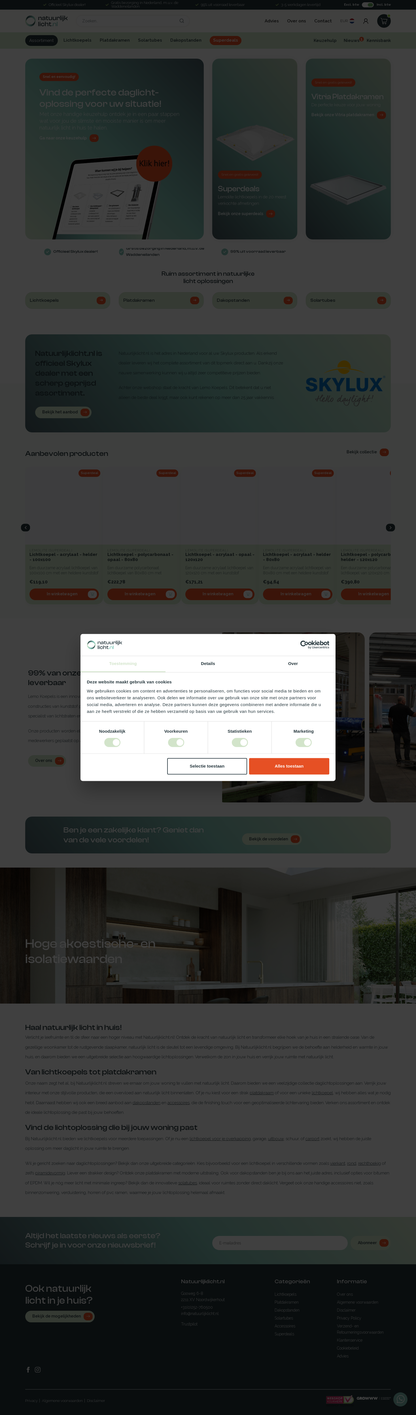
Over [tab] (293, 663)
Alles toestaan (289, 766)
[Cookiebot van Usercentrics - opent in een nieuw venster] (304, 645)
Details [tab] (208, 663)
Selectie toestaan (207, 766)
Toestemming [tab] (123, 663)
